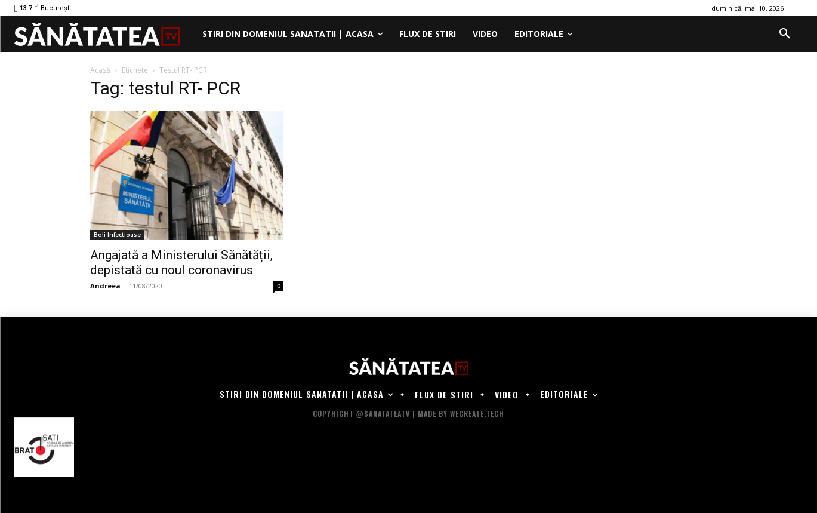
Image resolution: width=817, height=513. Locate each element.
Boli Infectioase (117, 235)
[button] (785, 34)
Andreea (105, 285)
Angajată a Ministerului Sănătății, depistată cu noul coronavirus (181, 262)
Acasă (100, 70)
